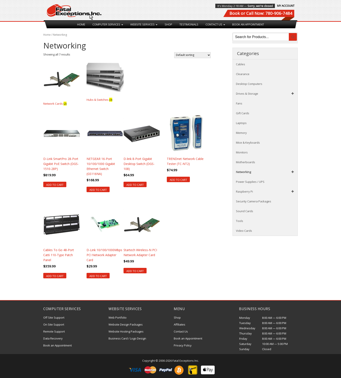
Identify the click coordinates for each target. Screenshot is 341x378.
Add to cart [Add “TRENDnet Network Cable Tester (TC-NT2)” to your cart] (178, 180)
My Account (285, 6)
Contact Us (215, 24)
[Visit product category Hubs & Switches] (105, 82)
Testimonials (188, 24)
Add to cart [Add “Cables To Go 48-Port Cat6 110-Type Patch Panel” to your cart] (55, 276)
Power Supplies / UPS (250, 182)
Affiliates (179, 324)
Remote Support (54, 331)
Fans (239, 103)
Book (234, 13)
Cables (240, 64)
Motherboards (245, 162)
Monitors (242, 152)
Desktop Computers (249, 84)
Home (81, 24)
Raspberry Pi (265, 191)
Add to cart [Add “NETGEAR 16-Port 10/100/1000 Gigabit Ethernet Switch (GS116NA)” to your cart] (98, 190)
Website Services (143, 24)
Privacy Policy (183, 345)
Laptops (241, 123)
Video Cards (244, 231)
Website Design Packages (126, 324)
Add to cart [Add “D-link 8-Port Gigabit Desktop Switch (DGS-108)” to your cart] (135, 185)
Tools (239, 221)
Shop (168, 24)
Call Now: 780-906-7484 (269, 13)
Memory (241, 133)
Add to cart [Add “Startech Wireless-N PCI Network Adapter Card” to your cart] (135, 271)
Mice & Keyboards (248, 142)
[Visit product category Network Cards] (61, 84)
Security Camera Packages (253, 201)
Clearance (242, 74)
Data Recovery (53, 338)
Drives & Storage (265, 93)
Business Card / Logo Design (127, 338)
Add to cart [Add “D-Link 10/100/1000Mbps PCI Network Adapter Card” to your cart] (98, 276)
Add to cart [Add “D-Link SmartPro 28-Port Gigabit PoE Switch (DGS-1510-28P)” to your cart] (55, 185)
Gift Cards (242, 113)
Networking (265, 172)
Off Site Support (53, 317)
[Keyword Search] (261, 37)
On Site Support (53, 324)
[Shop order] (192, 55)
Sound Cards (244, 211)
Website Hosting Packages (126, 331)
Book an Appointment (248, 24)
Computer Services (107, 24)
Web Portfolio (118, 317)
